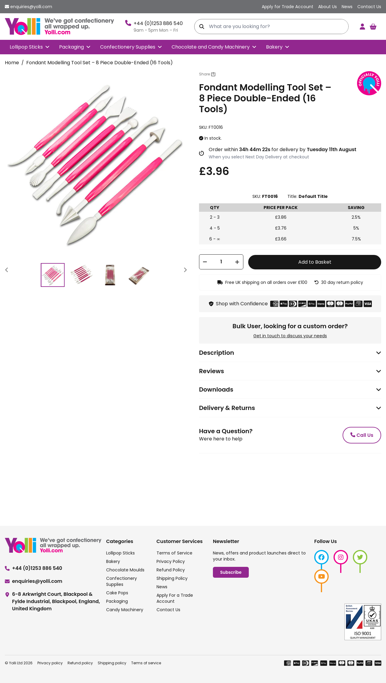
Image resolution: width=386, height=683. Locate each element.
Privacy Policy (171, 561)
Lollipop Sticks (26, 46)
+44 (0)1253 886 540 (158, 23)
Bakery (274, 46)
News (162, 587)
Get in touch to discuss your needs (290, 336)
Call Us (361, 435)
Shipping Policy (172, 578)
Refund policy (80, 663)
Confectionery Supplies (127, 46)
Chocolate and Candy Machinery (211, 46)
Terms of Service (174, 553)
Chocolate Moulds (125, 570)
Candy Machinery (124, 610)
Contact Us (168, 610)
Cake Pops (117, 593)
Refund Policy (171, 570)
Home (12, 62)
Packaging (71, 46)
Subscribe (231, 572)
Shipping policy (112, 663)
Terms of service (146, 663)
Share (207, 74)
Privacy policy (50, 663)
